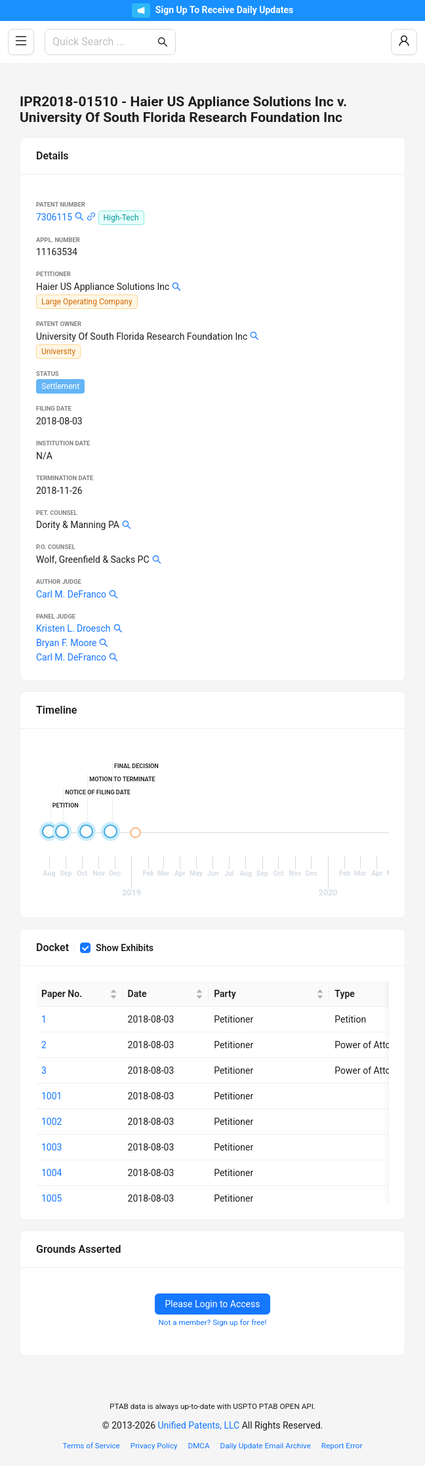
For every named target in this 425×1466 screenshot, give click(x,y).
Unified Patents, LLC (199, 1425)
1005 (51, 1198)
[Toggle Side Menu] (21, 42)
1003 (51, 1147)
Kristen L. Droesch (73, 628)
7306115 (54, 217)
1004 (51, 1173)
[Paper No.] (79, 994)
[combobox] (103, 42)
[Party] (269, 994)
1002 (51, 1121)
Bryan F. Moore (66, 643)
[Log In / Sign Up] (404, 42)
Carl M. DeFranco (71, 594)
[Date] (166, 994)
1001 (51, 1096)
